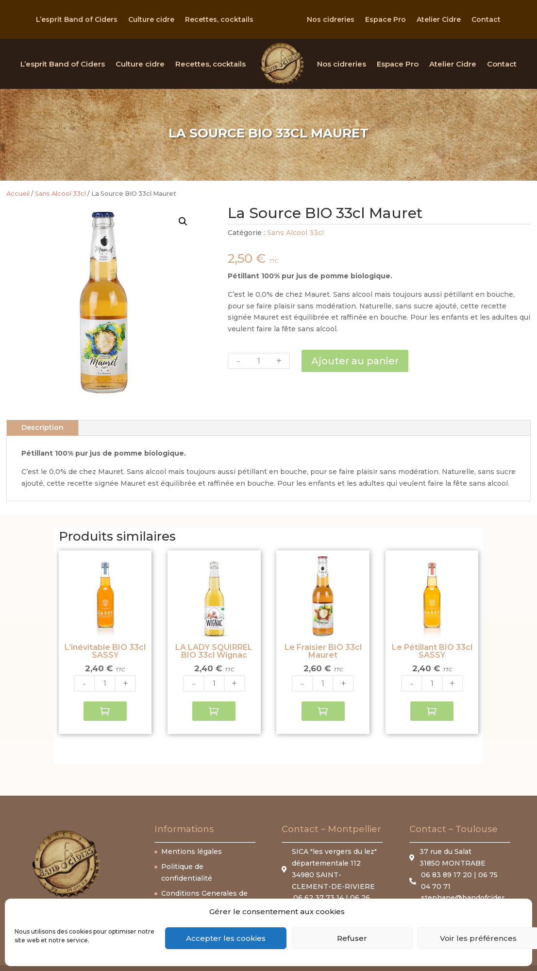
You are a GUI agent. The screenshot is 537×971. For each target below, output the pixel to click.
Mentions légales (191, 851)
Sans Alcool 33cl (60, 193)
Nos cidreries (330, 20)
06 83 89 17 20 (447, 874)
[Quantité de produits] (258, 361)
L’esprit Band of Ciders (76, 20)
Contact (486, 20)
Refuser (352, 938)
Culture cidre (151, 20)
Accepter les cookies (226, 938)
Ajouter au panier (355, 361)
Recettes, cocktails (219, 20)
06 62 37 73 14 (318, 897)
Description (42, 427)
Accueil (18, 193)
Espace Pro (385, 20)
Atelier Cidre (439, 20)
